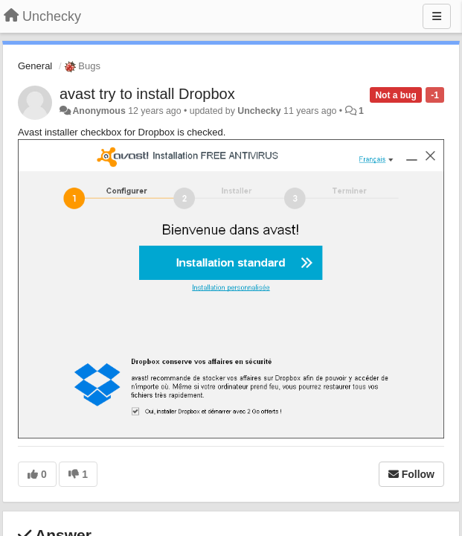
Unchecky (258, 111)
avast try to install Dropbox (147, 94)
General (35, 65)
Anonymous (98, 111)
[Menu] (437, 16)
